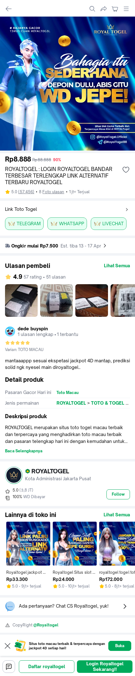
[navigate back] (8, 9)
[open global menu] (126, 9)
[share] (103, 9)
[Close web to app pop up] (8, 646)
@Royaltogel (45, 625)
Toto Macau (67, 392)
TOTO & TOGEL (107, 403)
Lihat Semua (117, 265)
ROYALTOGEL (71, 403)
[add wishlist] (126, 170)
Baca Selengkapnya (23, 451)
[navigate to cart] (115, 9)
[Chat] (9, 666)
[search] (92, 9)
